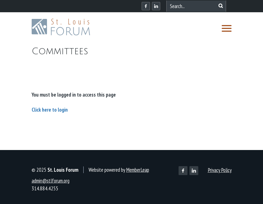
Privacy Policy (220, 170)
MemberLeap (137, 169)
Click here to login (50, 109)
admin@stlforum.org (50, 180)
